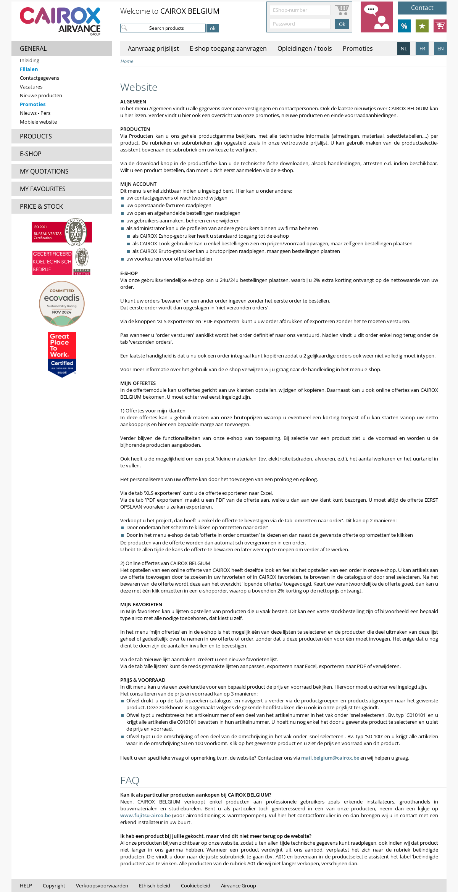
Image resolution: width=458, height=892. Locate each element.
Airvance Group (238, 885)
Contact (422, 7)
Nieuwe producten (41, 95)
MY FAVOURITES (43, 189)
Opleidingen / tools (304, 48)
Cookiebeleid (195, 885)
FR (422, 48)
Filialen (29, 69)
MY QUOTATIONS (44, 171)
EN (440, 48)
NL (404, 48)
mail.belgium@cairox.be (330, 757)
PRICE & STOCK (41, 206)
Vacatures (31, 86)
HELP (26, 885)
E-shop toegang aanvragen (228, 48)
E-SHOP (31, 154)
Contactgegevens (39, 77)
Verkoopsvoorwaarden (102, 885)
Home (126, 61)
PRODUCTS (36, 136)
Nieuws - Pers (35, 112)
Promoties (32, 104)
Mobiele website (38, 121)
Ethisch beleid (154, 885)
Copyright (54, 885)
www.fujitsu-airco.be (145, 815)
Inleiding (29, 60)
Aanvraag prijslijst (153, 48)
